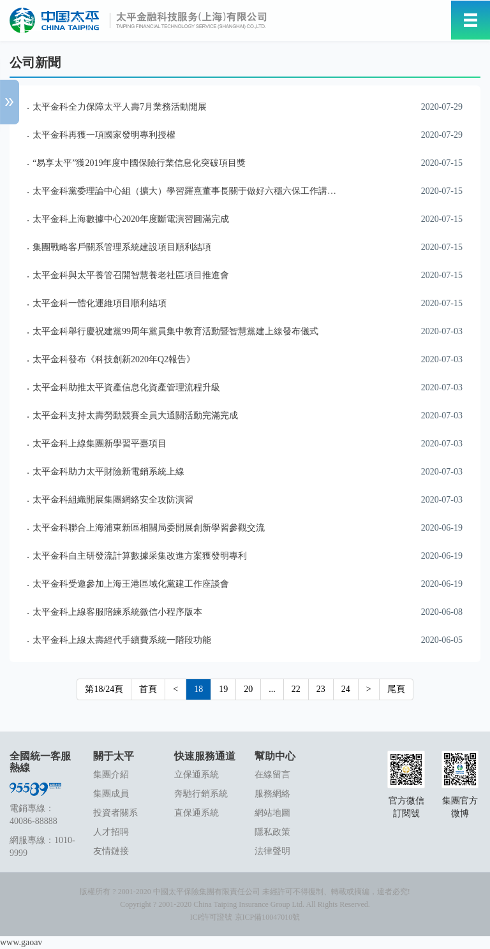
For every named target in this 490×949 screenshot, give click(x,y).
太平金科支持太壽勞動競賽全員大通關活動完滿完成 (135, 415)
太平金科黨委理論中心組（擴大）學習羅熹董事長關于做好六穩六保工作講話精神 (193, 191)
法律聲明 (272, 851)
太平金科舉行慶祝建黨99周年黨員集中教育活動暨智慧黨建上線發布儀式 (175, 331)
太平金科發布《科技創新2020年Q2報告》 (114, 359)
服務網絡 (272, 793)
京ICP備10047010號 (268, 917)
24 (345, 689)
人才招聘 (111, 832)
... (272, 689)
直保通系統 (196, 813)
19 (223, 689)
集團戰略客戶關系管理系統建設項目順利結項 (122, 247)
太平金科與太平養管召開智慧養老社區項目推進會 (131, 275)
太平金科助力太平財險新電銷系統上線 (108, 471)
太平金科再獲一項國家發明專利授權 (104, 135)
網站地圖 (272, 813)
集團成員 (111, 793)
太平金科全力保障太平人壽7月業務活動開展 (120, 107)
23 (320, 689)
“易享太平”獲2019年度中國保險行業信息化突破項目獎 (139, 163)
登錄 (35, 21)
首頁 (148, 689)
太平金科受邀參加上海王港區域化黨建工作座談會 (131, 584)
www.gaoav (21, 942)
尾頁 (396, 689)
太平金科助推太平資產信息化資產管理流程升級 (126, 387)
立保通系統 (196, 774)
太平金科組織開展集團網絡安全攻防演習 (113, 499)
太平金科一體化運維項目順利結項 (100, 303)
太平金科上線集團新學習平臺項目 (100, 443)
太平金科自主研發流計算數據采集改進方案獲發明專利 (140, 556)
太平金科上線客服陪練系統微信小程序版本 (117, 612)
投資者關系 (115, 813)
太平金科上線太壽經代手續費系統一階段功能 (122, 640)
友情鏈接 (111, 851)
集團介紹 (111, 774)
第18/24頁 (104, 689)
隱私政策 (272, 832)
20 (248, 689)
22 (296, 689)
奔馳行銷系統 (201, 793)
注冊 (73, 21)
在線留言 (272, 774)
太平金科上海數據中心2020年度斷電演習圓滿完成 (131, 219)
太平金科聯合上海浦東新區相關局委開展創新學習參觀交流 (149, 528)
